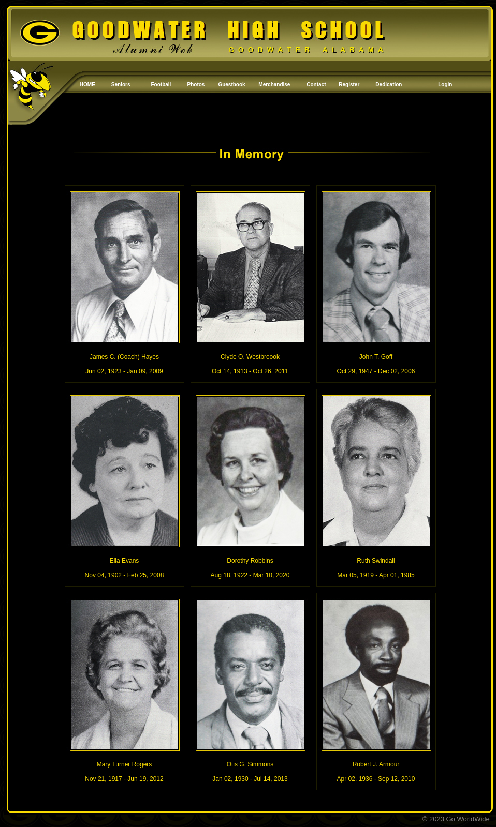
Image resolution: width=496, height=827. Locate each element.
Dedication (388, 84)
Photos (196, 84)
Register (349, 84)
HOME (87, 84)
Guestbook (231, 84)
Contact (316, 84)
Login (445, 84)
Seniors (120, 84)
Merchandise (274, 84)
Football (161, 84)
